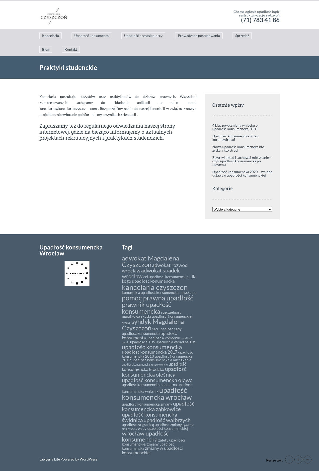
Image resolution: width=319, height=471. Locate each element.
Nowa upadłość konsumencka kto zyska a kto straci (238, 148)
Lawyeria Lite (50, 459)
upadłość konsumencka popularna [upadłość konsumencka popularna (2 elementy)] (149, 384)
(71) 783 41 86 (260, 19)
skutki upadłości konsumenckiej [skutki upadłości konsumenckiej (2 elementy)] (167, 316)
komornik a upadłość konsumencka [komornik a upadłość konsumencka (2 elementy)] (150, 292)
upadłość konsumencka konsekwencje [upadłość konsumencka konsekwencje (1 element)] (145, 364)
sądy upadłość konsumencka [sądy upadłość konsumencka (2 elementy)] (152, 331)
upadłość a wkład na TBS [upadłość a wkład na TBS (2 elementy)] (176, 342)
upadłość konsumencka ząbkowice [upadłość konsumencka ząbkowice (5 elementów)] (158, 406)
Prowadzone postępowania (199, 35)
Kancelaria (50, 35)
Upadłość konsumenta (91, 35)
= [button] (307, 460)
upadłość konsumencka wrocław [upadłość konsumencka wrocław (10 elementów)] (157, 393)
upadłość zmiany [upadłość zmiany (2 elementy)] (168, 424)
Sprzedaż (242, 35)
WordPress (88, 459)
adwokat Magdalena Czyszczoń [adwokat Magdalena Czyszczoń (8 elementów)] (150, 261)
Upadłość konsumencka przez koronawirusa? (235, 138)
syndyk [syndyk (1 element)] (126, 322)
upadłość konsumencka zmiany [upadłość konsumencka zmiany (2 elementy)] (147, 404)
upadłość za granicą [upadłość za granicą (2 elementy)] (138, 424)
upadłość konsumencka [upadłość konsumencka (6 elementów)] (152, 346)
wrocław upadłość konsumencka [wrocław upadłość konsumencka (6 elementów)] (145, 436)
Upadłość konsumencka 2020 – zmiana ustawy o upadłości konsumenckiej (242, 173)
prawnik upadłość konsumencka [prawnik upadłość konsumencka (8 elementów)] (146, 307)
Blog (45, 49)
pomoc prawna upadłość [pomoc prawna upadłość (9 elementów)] (157, 298)
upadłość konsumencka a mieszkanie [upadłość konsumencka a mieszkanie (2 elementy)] (161, 360)
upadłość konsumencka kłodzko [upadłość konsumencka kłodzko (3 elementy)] (154, 366)
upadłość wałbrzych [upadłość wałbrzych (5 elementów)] (167, 420)
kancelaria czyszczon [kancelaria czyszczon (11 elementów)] (155, 287)
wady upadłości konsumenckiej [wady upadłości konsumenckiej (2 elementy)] (163, 428)
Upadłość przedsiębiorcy (143, 35)
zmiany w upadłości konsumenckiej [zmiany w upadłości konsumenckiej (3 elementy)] (152, 450)
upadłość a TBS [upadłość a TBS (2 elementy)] (142, 342)
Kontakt (71, 49)
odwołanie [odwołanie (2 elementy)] (187, 292)
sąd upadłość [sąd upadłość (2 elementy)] (162, 329)
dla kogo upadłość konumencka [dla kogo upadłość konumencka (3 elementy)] (159, 279)
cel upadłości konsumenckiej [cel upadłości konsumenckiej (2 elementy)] (166, 276)
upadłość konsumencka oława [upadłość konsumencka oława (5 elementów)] (157, 380)
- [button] (289, 460)
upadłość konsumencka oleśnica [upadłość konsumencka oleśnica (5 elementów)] (154, 371)
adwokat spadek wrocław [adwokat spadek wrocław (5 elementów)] (151, 273)
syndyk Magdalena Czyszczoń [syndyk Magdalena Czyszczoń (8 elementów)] (153, 324)
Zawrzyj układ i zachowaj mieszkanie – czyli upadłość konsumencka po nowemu (242, 161)
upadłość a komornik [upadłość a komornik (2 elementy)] (163, 338)
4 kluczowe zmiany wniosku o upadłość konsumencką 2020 (235, 127)
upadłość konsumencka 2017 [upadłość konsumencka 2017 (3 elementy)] (149, 352)
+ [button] (298, 460)
